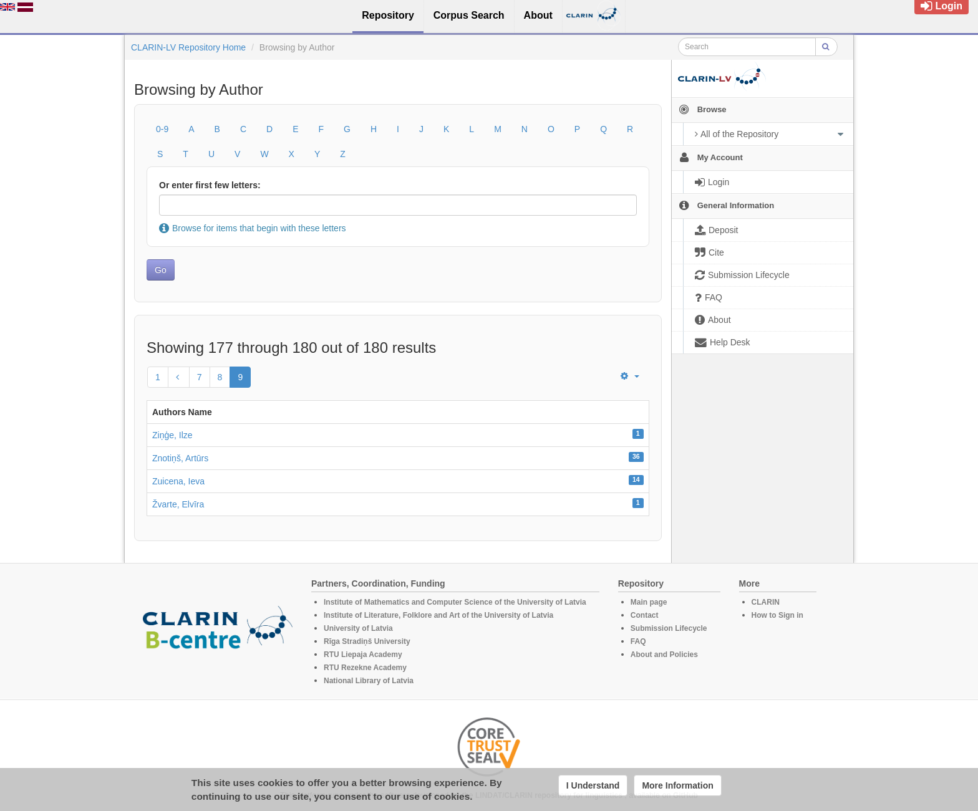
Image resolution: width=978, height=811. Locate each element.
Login (941, 6)
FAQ (638, 641)
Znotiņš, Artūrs (180, 458)
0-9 (162, 129)
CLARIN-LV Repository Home (188, 47)
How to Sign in (777, 615)
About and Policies (664, 654)
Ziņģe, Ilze (172, 435)
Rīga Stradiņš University (367, 641)
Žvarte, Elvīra (178, 504)
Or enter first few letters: (210, 185)
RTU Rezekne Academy (365, 667)
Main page (649, 602)
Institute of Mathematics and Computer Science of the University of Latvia (455, 602)
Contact (645, 615)
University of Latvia (358, 628)
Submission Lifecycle (669, 628)
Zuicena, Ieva (178, 481)
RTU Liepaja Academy (363, 654)
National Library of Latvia (369, 680)
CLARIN (766, 602)
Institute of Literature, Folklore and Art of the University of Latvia (438, 615)
